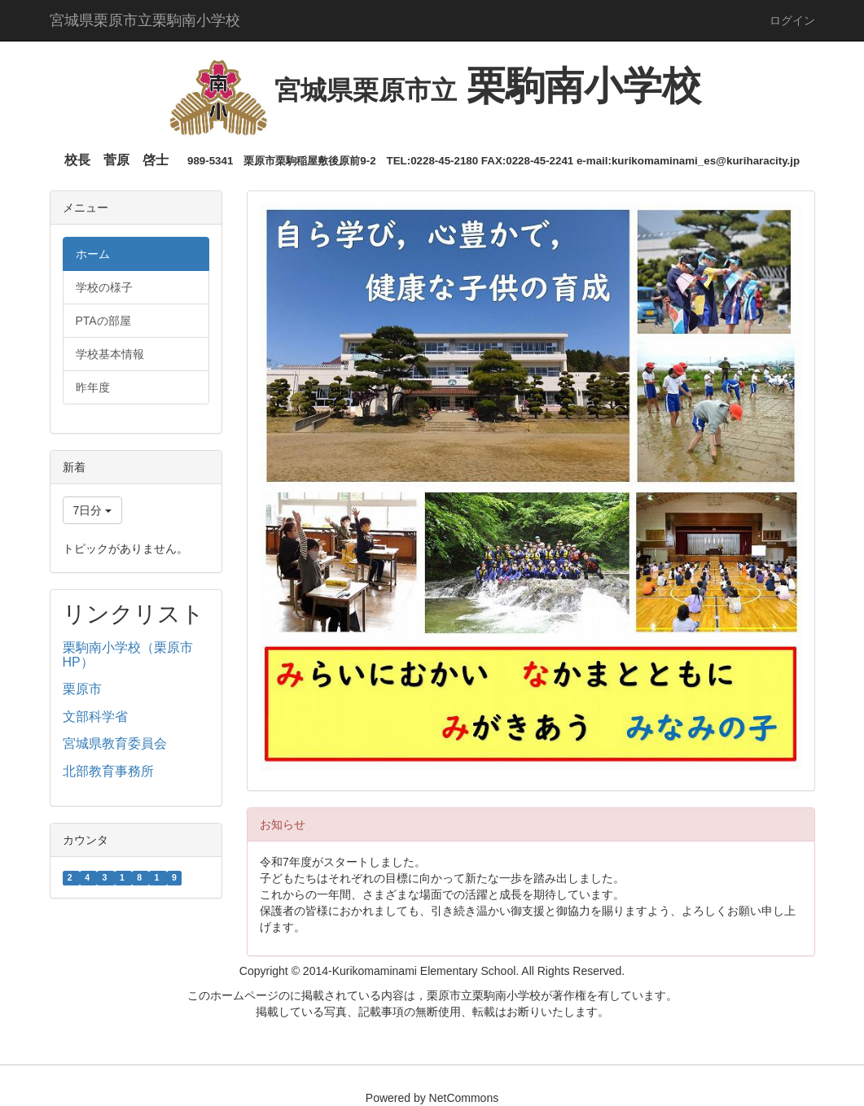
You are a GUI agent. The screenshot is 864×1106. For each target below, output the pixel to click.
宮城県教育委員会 (115, 743)
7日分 (92, 510)
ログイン (792, 20)
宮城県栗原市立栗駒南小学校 (145, 20)
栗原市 (82, 689)
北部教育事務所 (108, 771)
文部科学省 (95, 716)
